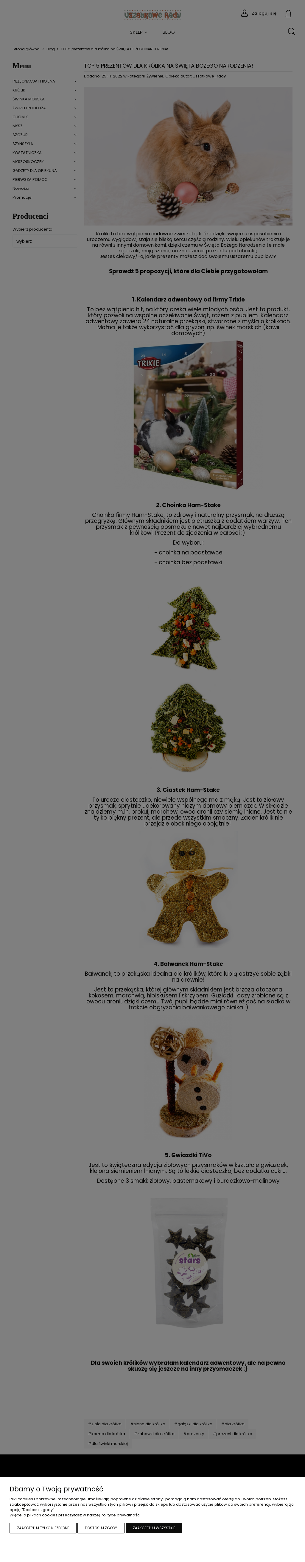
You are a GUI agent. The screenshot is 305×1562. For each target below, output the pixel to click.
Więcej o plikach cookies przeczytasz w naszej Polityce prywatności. (75, 1515)
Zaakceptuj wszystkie (154, 1527)
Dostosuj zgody (101, 1527)
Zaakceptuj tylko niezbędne (43, 1527)
